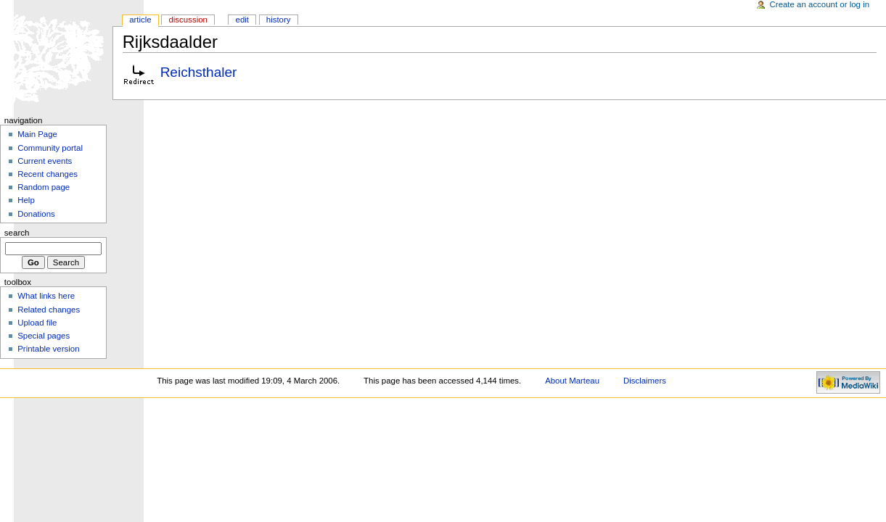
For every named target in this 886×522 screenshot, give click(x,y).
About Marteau (572, 380)
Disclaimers (644, 380)
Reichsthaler (198, 72)
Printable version (48, 348)
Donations (36, 214)
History (278, 19)
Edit (242, 19)
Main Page (37, 134)
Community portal (50, 148)
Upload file (37, 322)
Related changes (48, 309)
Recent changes (47, 174)
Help (26, 200)
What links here (46, 295)
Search (17, 232)
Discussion (187, 19)
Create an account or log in (820, 4)
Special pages (43, 335)
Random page (43, 187)
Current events (44, 161)
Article (140, 19)
